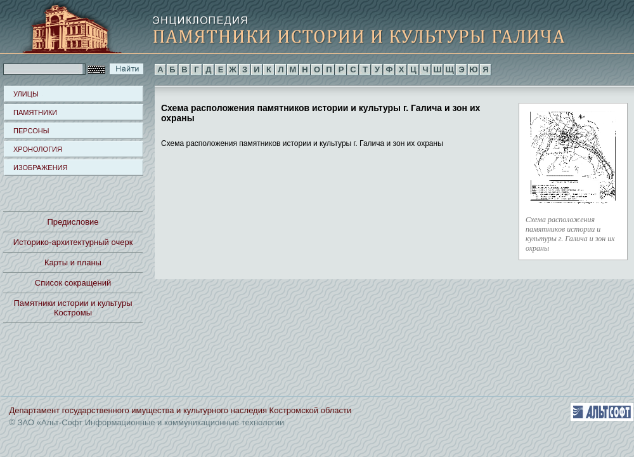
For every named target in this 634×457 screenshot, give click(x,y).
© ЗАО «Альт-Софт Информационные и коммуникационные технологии (147, 422)
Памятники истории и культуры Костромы (73, 307)
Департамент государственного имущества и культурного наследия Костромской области (181, 410)
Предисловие (72, 222)
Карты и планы (72, 262)
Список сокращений (73, 283)
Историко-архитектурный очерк (73, 242)
